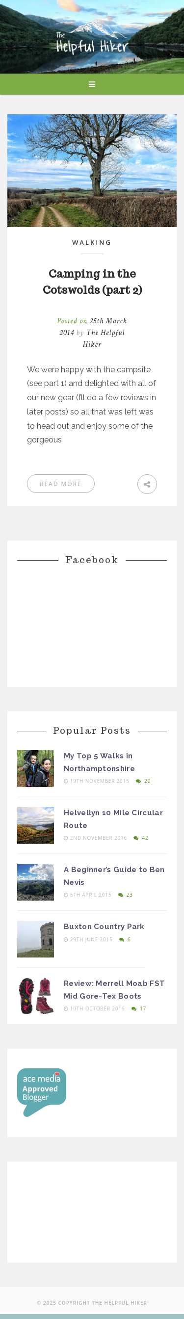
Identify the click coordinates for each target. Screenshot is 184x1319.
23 (125, 894)
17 (138, 1008)
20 (143, 780)
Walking (92, 242)
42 (140, 837)
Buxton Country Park (104, 926)
